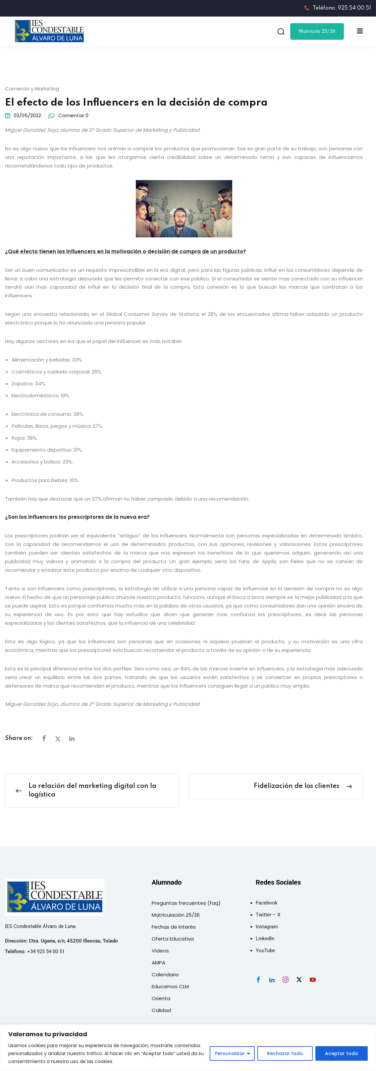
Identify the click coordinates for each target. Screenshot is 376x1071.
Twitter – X (268, 915)
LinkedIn (265, 939)
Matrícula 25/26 (317, 31)
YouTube (265, 950)
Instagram (267, 927)
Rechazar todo (285, 1053)
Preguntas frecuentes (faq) (186, 903)
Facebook (267, 903)
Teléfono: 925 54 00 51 (337, 8)
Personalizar (230, 1053)
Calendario (165, 974)
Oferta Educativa (173, 938)
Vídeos (160, 950)
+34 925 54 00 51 (46, 951)
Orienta (161, 998)
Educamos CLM (170, 986)
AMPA (158, 962)
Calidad (161, 1010)
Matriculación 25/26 (176, 914)
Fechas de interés (174, 926)
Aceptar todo (341, 1053)
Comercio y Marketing (32, 88)
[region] (188, 1047)
